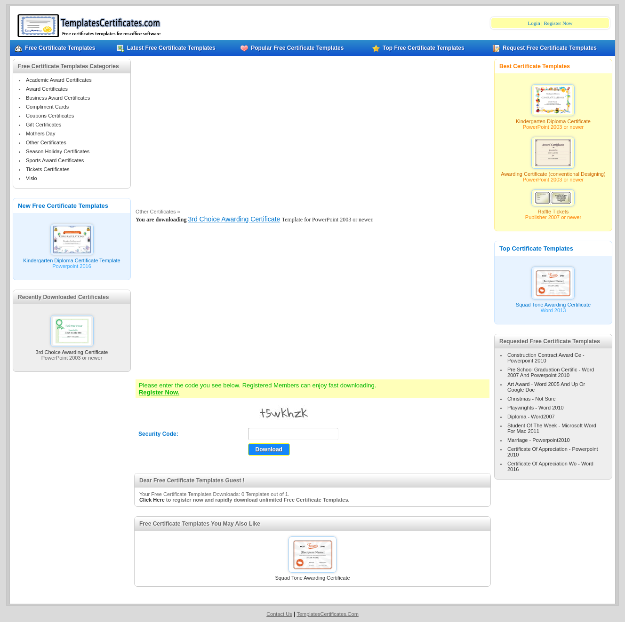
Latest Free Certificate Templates (166, 48)
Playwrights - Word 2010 (535, 407)
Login (534, 23)
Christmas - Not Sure (531, 399)
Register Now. (159, 392)
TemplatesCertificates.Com (327, 614)
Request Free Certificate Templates (544, 48)
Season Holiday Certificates (57, 151)
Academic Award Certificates (59, 80)
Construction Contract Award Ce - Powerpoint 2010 (546, 357)
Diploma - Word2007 (531, 416)
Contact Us (279, 614)
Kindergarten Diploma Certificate (553, 119)
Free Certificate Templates (55, 48)
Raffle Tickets (553, 209)
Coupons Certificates (50, 115)
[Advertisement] (312, 136)
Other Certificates (46, 142)
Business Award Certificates (58, 98)
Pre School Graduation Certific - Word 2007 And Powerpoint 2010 (550, 372)
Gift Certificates (43, 124)
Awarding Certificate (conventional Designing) (553, 171)
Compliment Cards (47, 107)
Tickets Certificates (48, 169)
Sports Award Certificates (55, 160)
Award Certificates (47, 89)
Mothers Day (40, 133)
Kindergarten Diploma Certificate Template (71, 258)
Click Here (152, 500)
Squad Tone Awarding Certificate (312, 575)
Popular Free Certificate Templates (292, 48)
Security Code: (158, 434)
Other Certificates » (158, 211)
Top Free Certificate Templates (418, 48)
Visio (31, 178)
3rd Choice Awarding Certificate (72, 350)
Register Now (558, 23)
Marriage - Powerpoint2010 (538, 440)
